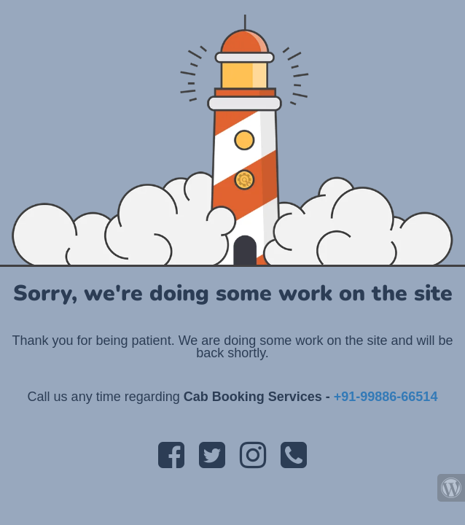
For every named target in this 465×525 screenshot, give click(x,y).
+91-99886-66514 (386, 396)
